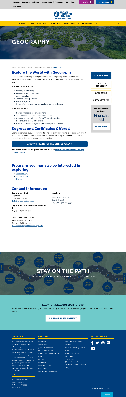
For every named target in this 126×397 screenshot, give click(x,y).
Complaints (42, 362)
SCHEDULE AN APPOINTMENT (63, 318)
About (22, 24)
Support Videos (101, 100)
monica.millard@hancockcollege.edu (27, 226)
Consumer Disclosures (46, 365)
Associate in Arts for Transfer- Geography (49, 144)
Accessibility (42, 341)
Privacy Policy (69, 359)
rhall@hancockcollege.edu (23, 201)
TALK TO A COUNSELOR (101, 84)
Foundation (59, 2)
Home (14, 67)
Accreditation (43, 344)
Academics (56, 24)
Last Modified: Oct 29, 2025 (100, 388)
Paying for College (87, 24)
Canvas (84, 2)
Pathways (21, 67)
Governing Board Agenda (74, 341)
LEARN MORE (101, 127)
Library (73, 2)
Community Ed (47, 2)
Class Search (101, 93)
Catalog (41, 359)
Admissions (69, 24)
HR (67, 2)
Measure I (68, 344)
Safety (67, 367)
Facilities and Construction (47, 371)
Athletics (16, 2)
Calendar (35, 2)
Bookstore (26, 2)
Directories (17, 6)
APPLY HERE (101, 75)
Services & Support (38, 24)
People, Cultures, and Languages (39, 67)
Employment (43, 368)
